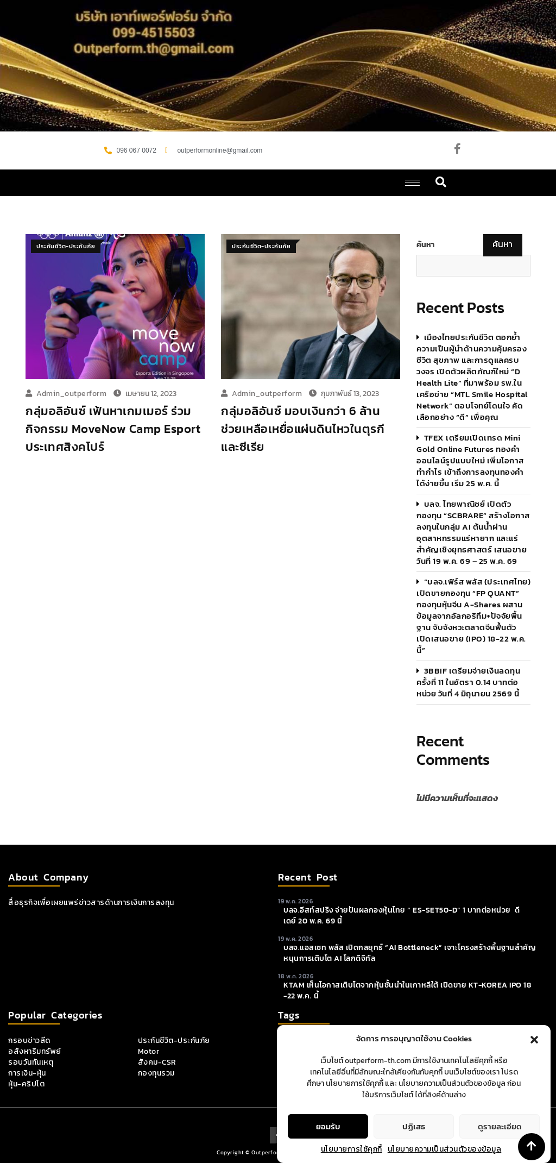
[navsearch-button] (441, 183)
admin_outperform (71, 393)
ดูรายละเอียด (500, 1143)
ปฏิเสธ (413, 1143)
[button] (534, 1055)
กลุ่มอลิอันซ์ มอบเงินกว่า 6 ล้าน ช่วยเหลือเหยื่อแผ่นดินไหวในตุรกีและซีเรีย (302, 429)
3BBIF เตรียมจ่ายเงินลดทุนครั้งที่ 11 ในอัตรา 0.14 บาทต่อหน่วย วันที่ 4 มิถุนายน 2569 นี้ (468, 682)
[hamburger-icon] (412, 183)
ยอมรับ (328, 1143)
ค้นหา (425, 245)
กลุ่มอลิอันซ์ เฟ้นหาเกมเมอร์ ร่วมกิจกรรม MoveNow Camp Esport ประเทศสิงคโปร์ (113, 429)
